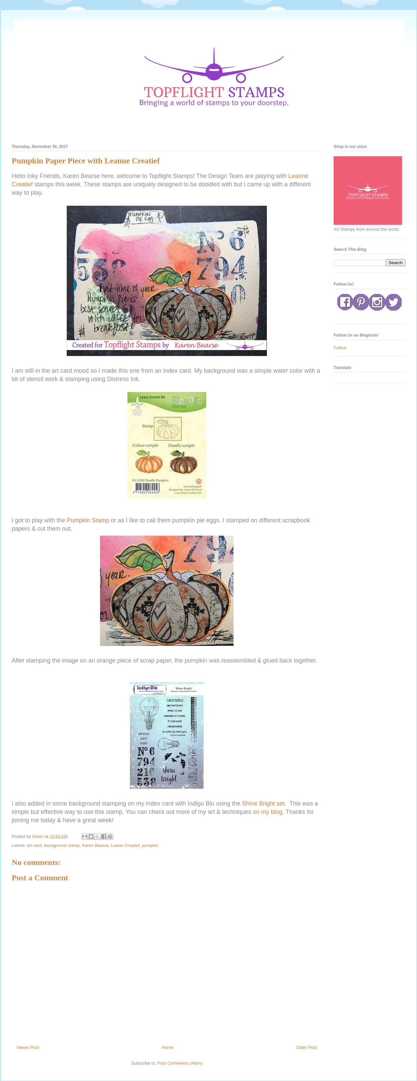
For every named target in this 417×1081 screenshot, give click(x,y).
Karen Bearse (95, 845)
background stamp (62, 845)
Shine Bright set (263, 803)
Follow (340, 347)
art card (34, 845)
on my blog (267, 811)
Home (168, 1047)
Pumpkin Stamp (88, 520)
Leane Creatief (125, 845)
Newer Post (28, 1047)
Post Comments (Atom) (179, 1063)
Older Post (307, 1047)
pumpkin (150, 845)
